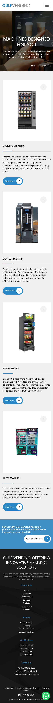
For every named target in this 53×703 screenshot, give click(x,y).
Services (26, 600)
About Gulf (26, 594)
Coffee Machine (26, 648)
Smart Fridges (26, 651)
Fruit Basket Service (26, 629)
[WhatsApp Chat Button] (46, 696)
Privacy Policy (9, 688)
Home (33, 65)
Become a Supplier (38, 539)
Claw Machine (26, 654)
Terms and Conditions (24, 688)
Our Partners (27, 606)
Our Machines (26, 597)
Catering (26, 626)
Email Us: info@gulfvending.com (26, 674)
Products (26, 603)
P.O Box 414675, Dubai (26, 668)
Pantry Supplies (26, 622)
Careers (26, 609)
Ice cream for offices (27, 632)
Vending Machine (26, 645)
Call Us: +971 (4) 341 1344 (26, 671)
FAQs (37, 688)
